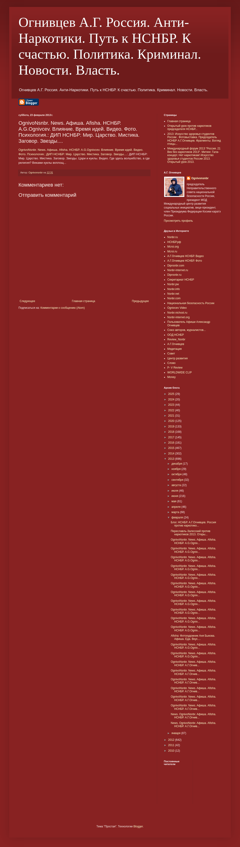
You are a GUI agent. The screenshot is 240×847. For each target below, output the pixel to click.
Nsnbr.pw (173, 284)
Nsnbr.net (173, 293)
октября (176, 474)
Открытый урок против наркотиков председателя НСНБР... (189, 127)
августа (176, 485)
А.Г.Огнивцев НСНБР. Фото (184, 260)
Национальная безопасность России (190, 303)
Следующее (27, 301)
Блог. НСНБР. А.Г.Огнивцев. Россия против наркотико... (193, 524)
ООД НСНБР (175, 334)
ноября (176, 469)
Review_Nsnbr (176, 339)
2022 (171, 410)
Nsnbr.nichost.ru (177, 312)
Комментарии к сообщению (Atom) (62, 307)
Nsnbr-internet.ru (177, 270)
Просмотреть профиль (178, 220)
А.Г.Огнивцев (175, 344)
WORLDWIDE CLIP (179, 372)
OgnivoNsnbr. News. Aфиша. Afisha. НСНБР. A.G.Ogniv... (193, 541)
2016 (171, 442)
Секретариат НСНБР (180, 279)
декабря (177, 463)
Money (171, 377)
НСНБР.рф (174, 242)
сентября (177, 479)
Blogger (138, 826)
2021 (171, 415)
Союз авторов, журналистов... (186, 330)
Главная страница (83, 301)
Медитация (174, 349)
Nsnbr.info (173, 289)
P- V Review (175, 367)
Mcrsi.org (173, 246)
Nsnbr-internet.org (178, 317)
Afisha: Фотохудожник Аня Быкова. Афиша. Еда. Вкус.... (193, 637)
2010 (171, 750)
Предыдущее (140, 301)
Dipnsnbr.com (175, 265)
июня (175, 496)
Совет (171, 353)
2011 (171, 745)
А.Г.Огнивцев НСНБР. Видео (185, 256)
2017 (171, 437)
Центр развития (177, 358)
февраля (177, 517)
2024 (171, 399)
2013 (171, 458)
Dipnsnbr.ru (174, 274)
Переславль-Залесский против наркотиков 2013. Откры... (190, 532)
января (176, 733)
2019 (171, 426)
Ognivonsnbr (200, 178)
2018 (171, 431)
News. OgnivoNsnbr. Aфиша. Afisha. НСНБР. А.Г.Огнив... (193, 716)
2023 (171, 404)
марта (175, 512)
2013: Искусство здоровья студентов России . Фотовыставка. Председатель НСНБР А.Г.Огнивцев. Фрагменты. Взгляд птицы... (194, 138)
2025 (171, 394)
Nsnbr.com (173, 298)
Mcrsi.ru (172, 251)
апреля (176, 506)
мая (174, 501)
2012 (171, 739)
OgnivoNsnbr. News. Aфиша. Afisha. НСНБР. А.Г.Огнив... (193, 663)
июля (175, 490)
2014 (171, 453)
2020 (171, 421)
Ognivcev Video (177, 307)
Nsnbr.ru (172, 237)
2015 (171, 448)
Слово (171, 363)
